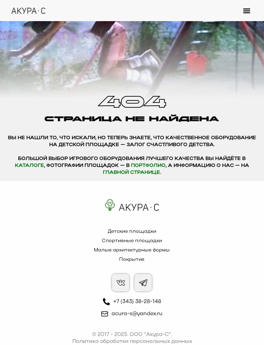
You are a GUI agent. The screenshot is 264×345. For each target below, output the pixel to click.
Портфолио (148, 165)
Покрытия (131, 259)
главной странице (131, 172)
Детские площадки (132, 231)
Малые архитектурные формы (132, 250)
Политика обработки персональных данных (132, 341)
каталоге (29, 165)
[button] (247, 10)
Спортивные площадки (132, 241)
